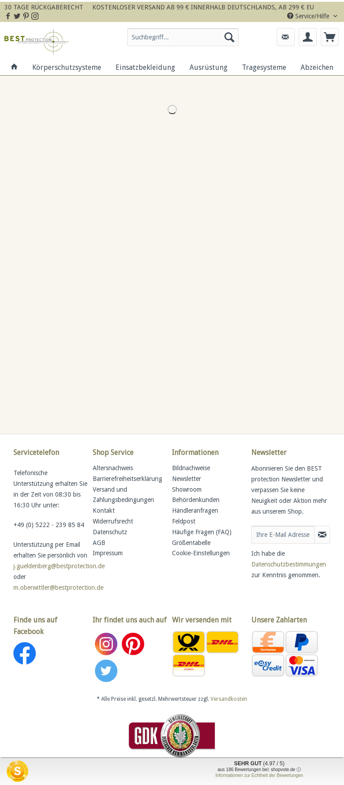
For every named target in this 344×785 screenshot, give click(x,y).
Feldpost (183, 521)
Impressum (108, 553)
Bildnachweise (191, 468)
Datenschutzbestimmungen (288, 564)
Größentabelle (191, 542)
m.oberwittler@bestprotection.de (58, 587)
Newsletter (186, 478)
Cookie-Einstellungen (201, 553)
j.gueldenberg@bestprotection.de (59, 566)
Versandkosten (229, 699)
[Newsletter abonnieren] (322, 535)
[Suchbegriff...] (183, 37)
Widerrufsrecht (113, 521)
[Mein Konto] (308, 37)
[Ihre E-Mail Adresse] (283, 535)
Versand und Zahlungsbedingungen (123, 495)
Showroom (187, 489)
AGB (99, 542)
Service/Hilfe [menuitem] (309, 16)
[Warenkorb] (330, 37)
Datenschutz (110, 532)
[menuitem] (183, 40)
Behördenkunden (195, 499)
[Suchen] (229, 37)
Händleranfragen (195, 510)
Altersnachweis (113, 468)
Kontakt (104, 510)
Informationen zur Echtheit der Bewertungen (259, 775)
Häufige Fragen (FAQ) (202, 532)
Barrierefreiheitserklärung (127, 478)
